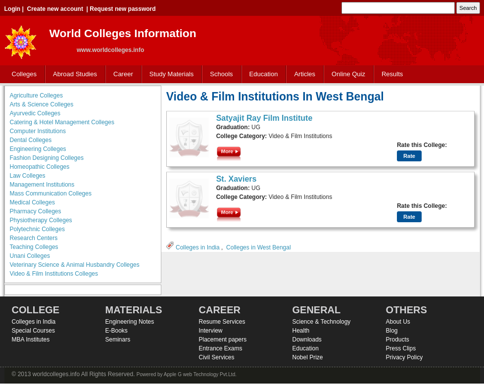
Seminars (118, 339)
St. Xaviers (236, 179)
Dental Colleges (31, 140)
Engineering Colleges (38, 149)
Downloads (307, 339)
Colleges (22, 74)
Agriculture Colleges (36, 95)
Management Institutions (42, 184)
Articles (304, 74)
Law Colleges (28, 175)
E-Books (116, 330)
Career (121, 74)
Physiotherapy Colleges (41, 220)
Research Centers (34, 238)
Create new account (55, 8)
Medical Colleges (32, 202)
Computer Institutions (38, 131)
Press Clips (401, 348)
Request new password (122, 8)
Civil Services (217, 357)
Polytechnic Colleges (37, 229)
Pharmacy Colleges (35, 211)
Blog (392, 330)
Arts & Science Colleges (42, 104)
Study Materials (169, 74)
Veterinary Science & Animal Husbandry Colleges (75, 264)
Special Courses (33, 330)
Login (12, 8)
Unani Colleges (30, 255)
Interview (211, 330)
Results (392, 74)
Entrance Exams (220, 348)
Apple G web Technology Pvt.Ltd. (200, 374)
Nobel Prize (307, 357)
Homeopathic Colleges (40, 166)
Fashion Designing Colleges (47, 157)
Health (301, 330)
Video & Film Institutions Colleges (54, 273)
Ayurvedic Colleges (35, 113)
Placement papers (223, 339)
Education (261, 74)
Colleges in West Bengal (258, 247)
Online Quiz (348, 74)
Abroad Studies (73, 74)
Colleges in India (198, 247)
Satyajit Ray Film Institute (264, 118)
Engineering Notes (129, 321)
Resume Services (222, 321)
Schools (219, 74)
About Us (398, 321)
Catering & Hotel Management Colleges (62, 122)
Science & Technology (321, 321)
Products (397, 339)
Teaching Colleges (34, 247)
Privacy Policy (404, 357)
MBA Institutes (31, 339)
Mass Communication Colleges (51, 193)
